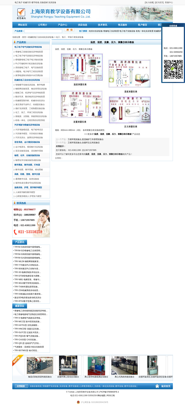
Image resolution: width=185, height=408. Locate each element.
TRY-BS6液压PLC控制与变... (27, 269)
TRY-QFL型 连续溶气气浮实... (27, 343)
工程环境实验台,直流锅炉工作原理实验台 (86, 139)
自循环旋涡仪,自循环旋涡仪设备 (154, 376)
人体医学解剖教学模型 (25, 192)
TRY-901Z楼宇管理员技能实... (27, 283)
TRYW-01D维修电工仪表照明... (28, 250)
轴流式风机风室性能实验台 (41, 376)
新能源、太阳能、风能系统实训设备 (31, 116)
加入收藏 (149, 2)
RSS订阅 (111, 395)
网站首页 (22, 24)
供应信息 (82, 24)
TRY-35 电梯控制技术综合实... (27, 272)
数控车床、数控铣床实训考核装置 (30, 96)
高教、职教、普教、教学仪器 (27, 174)
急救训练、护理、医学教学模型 (28, 187)
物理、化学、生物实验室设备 (27, 155)
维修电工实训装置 (111, 31)
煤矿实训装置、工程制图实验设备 (30, 108)
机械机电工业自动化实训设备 (41, 37)
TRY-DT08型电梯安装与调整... (27, 276)
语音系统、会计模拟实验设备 (27, 142)
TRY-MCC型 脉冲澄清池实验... (27, 321)
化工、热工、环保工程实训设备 (70, 37)
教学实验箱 (73, 386)
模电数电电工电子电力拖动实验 (29, 59)
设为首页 (159, 2)
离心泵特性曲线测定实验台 (98, 376)
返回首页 (165, 386)
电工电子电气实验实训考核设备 (28, 47)
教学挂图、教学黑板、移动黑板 (29, 169)
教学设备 (119, 386)
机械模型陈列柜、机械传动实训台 (30, 100)
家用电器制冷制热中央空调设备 (29, 75)
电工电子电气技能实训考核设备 (29, 56)
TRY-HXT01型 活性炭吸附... (26, 325)
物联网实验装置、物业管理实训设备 (31, 89)
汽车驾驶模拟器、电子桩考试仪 (29, 129)
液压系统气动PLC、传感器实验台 (30, 104)
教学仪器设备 (130, 386)
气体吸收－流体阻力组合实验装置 (29, 347)
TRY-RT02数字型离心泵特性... (27, 301)
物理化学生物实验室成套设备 (28, 160)
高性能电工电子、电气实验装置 (29, 67)
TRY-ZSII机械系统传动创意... (27, 290)
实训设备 (64, 386)
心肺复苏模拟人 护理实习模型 (28, 196)
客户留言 (142, 24)
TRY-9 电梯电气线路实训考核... (28, 318)
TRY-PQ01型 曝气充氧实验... (27, 336)
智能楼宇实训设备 (50, 386)
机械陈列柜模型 (161, 31)
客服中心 (169, 2)
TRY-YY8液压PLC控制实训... (27, 265)
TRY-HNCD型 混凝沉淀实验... (27, 329)
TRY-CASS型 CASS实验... (26, 339)
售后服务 (122, 24)
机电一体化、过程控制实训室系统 (30, 120)
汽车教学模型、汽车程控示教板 (29, 133)
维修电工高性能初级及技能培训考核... (31, 311)
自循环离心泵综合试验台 (69, 376)
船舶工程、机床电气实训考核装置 (30, 93)
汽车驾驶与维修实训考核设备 (27, 125)
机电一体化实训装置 (145, 31)
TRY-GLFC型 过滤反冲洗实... (27, 332)
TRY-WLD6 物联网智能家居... (27, 261)
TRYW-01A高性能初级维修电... (28, 258)
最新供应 (19, 306)
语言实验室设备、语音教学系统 (29, 151)
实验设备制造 (36, 386)
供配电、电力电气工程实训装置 (29, 71)
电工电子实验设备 (127, 31)
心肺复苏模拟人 (86, 386)
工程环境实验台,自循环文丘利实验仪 (84, 142)
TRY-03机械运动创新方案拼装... (28, 294)
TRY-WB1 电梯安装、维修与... (27, 279)
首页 (24, 37)
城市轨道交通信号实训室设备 (28, 183)
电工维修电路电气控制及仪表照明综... (31, 314)
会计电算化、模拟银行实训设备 (29, 147)
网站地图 (101, 395)
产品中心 (62, 24)
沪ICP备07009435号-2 (109, 392)
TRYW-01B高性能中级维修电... (28, 247)
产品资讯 (19, 242)
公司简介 (42, 24)
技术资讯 (102, 24)
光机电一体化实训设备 (104, 386)
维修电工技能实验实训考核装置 (29, 52)
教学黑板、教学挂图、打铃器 (27, 165)
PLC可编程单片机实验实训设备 (29, 63)
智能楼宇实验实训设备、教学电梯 (30, 85)
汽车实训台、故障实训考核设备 (29, 137)
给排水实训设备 (96, 31)
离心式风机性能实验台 (126, 376)
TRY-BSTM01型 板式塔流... (26, 350)
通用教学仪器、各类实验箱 (27, 179)
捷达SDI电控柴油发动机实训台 (27, 297)
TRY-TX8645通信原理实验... (26, 287)
